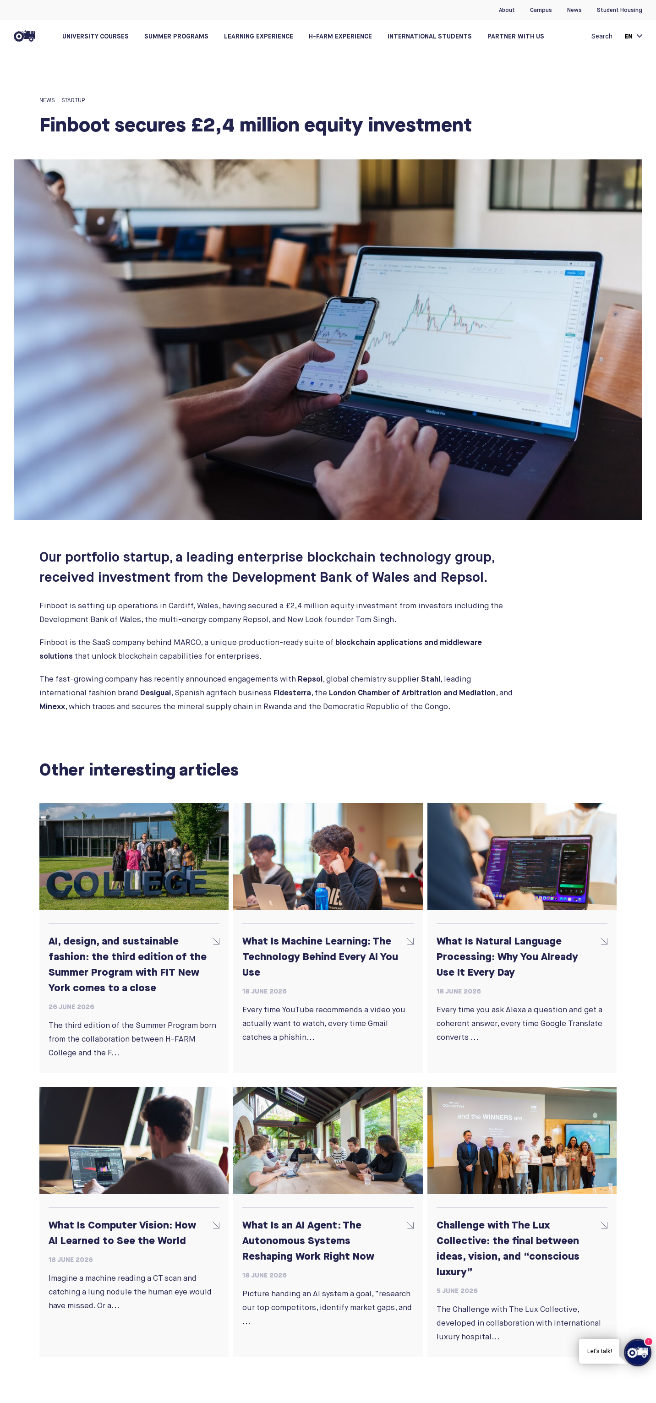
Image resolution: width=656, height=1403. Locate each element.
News (574, 10)
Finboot (53, 606)
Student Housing (619, 10)
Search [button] (601, 36)
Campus (541, 10)
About (507, 10)
